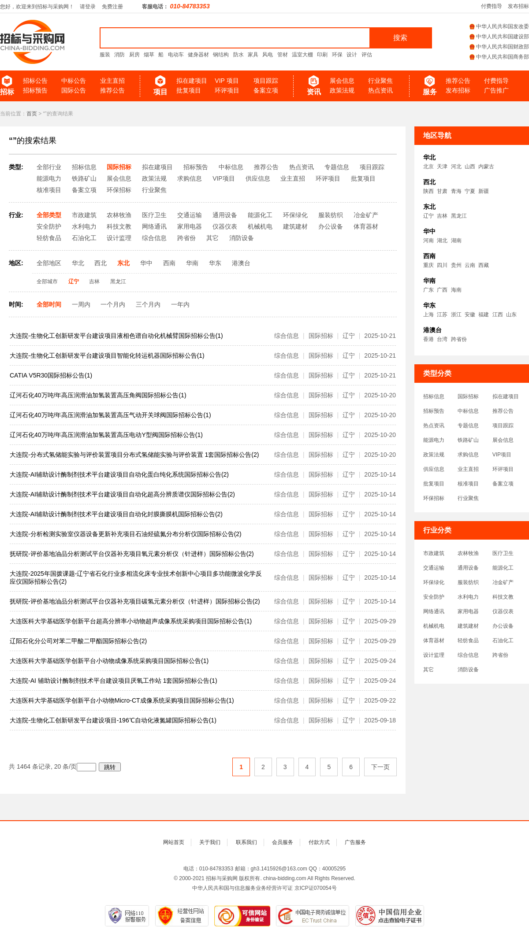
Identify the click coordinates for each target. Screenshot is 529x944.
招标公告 (35, 80)
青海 (456, 191)
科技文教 (503, 597)
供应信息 (433, 469)
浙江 (456, 314)
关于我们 (209, 842)
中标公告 (73, 80)
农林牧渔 (468, 553)
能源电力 (433, 440)
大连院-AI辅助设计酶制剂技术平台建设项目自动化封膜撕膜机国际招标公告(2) (116, 514)
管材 (282, 55)
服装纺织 (468, 582)
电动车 (176, 55)
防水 (238, 55)
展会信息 (342, 80)
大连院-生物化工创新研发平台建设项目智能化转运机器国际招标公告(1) (107, 355)
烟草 (149, 55)
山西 (470, 166)
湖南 (456, 240)
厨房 (134, 55)
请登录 (88, 7)
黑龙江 (459, 216)
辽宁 (428, 216)
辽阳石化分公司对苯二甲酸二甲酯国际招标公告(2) (78, 640)
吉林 (442, 216)
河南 (428, 240)
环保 (337, 55)
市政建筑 (433, 553)
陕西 (428, 191)
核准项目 (468, 484)
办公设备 (503, 626)
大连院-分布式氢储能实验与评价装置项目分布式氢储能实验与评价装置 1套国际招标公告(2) (134, 454)
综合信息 (468, 655)
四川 (442, 265)
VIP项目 (501, 455)
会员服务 (282, 842)
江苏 (442, 314)
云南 (470, 265)
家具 (253, 55)
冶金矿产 (503, 582)
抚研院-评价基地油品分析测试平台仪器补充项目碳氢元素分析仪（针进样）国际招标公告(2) (135, 601)
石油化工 (503, 640)
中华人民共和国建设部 (499, 36)
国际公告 (73, 90)
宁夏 (470, 191)
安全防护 (433, 597)
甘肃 (442, 191)
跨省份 (459, 339)
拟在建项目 (191, 80)
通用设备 (468, 568)
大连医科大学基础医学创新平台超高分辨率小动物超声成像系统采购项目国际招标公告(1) (131, 621)
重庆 (428, 265)
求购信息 (468, 455)
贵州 (456, 265)
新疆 (483, 191)
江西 (497, 314)
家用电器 (468, 611)
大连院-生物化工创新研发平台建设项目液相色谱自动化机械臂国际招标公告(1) (116, 335)
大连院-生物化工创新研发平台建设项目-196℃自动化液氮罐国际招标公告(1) (113, 720)
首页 (31, 114)
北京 (428, 166)
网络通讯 (433, 611)
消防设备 (468, 669)
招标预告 (35, 90)
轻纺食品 (468, 640)
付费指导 (491, 6)
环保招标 (433, 498)
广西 (442, 290)
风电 (267, 55)
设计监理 (433, 655)
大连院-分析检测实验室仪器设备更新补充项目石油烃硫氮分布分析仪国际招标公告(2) (126, 533)
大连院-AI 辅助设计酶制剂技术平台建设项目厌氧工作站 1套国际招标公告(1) (113, 680)
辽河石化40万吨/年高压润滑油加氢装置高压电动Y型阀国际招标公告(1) (106, 434)
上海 (428, 314)
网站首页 (173, 842)
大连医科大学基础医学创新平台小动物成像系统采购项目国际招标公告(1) (109, 660)
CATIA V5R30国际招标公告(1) (51, 375)
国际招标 (468, 396)
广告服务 (355, 842)
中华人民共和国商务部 (499, 57)
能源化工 (503, 568)
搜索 (400, 37)
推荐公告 (112, 90)
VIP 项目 (226, 80)
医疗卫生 (503, 553)
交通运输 (433, 568)
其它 (428, 669)
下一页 (380, 766)
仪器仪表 (503, 611)
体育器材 (433, 640)
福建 (483, 314)
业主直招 (112, 80)
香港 (428, 339)
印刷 (322, 55)
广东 (428, 290)
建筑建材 (468, 626)
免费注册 (112, 7)
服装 (105, 55)
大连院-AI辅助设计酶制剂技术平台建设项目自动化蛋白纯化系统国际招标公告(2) (119, 474)
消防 (119, 55)
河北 (456, 166)
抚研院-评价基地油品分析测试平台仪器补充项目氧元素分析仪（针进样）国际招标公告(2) (132, 553)
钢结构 (221, 55)
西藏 (483, 265)
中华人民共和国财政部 (499, 47)
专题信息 (468, 425)
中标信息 (468, 411)
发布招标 (518, 6)
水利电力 (468, 597)
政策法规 (342, 90)
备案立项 (265, 90)
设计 (351, 55)
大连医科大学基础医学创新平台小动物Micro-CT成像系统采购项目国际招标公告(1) (122, 700)
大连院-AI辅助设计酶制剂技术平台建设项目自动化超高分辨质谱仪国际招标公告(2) (122, 494)
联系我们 (246, 842)
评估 (366, 55)
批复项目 (188, 90)
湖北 (442, 240)
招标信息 (433, 396)
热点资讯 (380, 90)
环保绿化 (433, 582)
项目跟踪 (265, 80)
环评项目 (227, 90)
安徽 (470, 314)
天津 (442, 166)
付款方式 (319, 842)
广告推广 (496, 90)
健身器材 (198, 55)
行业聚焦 (380, 80)
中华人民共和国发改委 (499, 26)
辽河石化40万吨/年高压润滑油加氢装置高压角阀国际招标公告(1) (98, 395)
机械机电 (433, 626)
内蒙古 (486, 166)
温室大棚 (302, 55)
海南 (456, 290)
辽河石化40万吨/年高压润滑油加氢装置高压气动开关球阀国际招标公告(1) (110, 414)
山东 (511, 314)
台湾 (442, 339)
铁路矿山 (468, 440)
